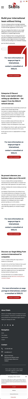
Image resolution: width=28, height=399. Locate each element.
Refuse (14, 390)
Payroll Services (4, 337)
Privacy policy (13, 397)
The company (4, 335)
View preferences (14, 394)
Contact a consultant (14, 75)
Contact (3, 339)
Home (2, 333)
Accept (14, 386)
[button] (26, 376)
